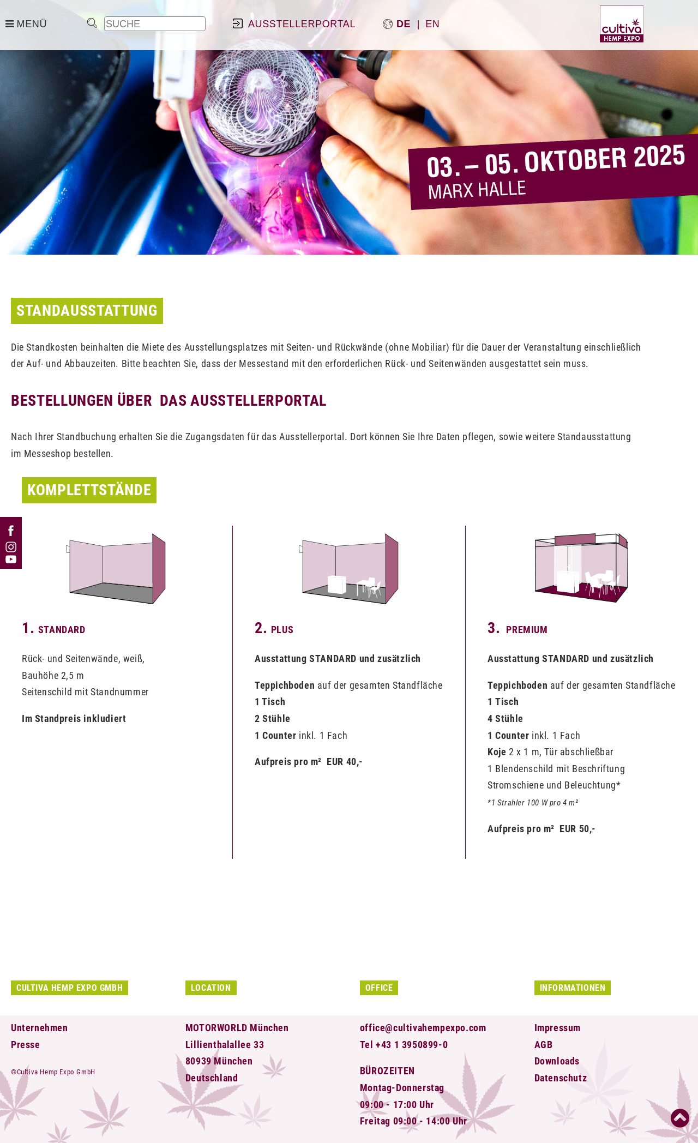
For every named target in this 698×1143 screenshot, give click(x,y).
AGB (543, 1044)
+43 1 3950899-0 (412, 1044)
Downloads (557, 1061)
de (403, 24)
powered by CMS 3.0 (661, 1138)
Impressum (557, 1027)
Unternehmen (39, 1027)
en (432, 24)
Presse (25, 1044)
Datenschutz (560, 1078)
